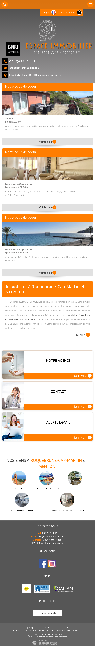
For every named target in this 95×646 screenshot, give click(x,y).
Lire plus (82, 335)
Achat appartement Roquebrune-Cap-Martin (75, 489)
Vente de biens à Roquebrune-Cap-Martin (19, 489)
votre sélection (67, 12)
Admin (53, 630)
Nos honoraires (40, 630)
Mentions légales (28, 630)
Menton (33, 319)
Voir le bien (47, 141)
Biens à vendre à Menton (46, 489)
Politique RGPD (77, 630)
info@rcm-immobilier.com (24, 67)
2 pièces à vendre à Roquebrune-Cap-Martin (67, 510)
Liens (48, 630)
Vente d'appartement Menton (22, 510)
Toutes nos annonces (64, 630)
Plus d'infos (82, 376)
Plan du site (16, 630)
